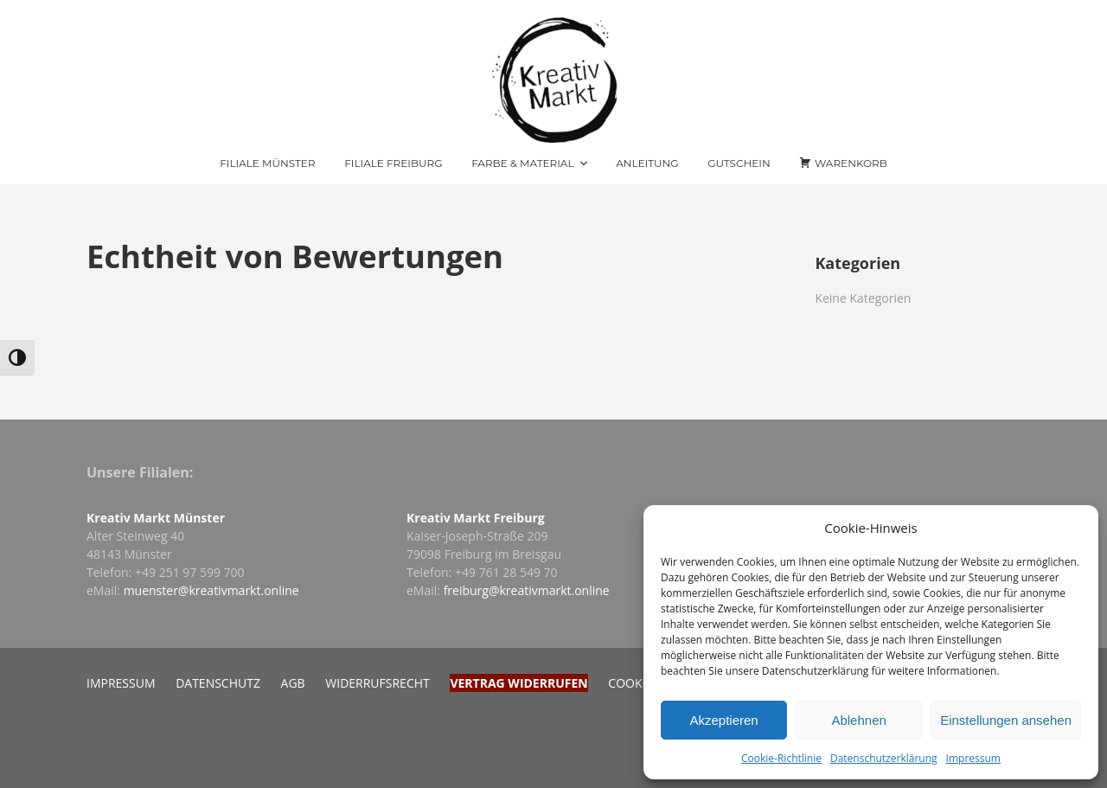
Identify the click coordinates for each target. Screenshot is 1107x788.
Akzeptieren (723, 720)
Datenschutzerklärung (883, 758)
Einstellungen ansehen (1006, 720)
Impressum (973, 758)
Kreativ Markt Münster (155, 517)
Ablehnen (858, 720)
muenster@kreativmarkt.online (211, 590)
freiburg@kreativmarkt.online (527, 590)
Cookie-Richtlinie (781, 758)
